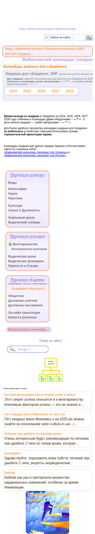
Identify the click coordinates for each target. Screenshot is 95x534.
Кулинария (12, 453)
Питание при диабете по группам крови (32, 433)
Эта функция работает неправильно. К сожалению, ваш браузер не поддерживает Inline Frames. (47, 113)
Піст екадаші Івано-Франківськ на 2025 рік (34, 414)
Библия (9, 472)
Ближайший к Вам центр (28, 288)
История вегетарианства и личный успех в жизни (39, 394)
